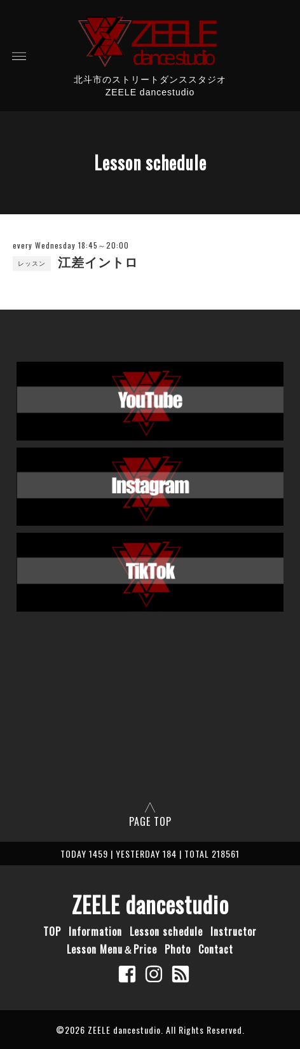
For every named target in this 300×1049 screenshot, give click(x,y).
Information (95, 931)
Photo (178, 949)
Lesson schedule (166, 931)
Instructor (233, 931)
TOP (52, 931)
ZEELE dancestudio (150, 904)
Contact (215, 949)
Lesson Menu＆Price (112, 949)
